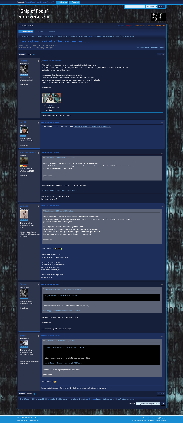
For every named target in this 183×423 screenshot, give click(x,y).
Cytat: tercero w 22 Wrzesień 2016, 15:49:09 (60, 341)
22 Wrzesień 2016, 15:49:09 (50, 284)
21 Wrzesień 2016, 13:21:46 (52, 60)
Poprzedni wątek (142, 47)
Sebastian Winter (28, 152)
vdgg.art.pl (130, 26)
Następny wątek (157, 47)
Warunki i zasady (154, 418)
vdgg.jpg (48, 105)
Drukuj (161, 54)
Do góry (22, 393)
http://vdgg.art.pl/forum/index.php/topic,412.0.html (60, 190)
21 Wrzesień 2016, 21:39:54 (50, 152)
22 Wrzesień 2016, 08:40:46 (50, 206)
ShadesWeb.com (33, 420)
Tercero (23, 61)
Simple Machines (33, 418)
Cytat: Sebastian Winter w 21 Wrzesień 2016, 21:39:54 (63, 289)
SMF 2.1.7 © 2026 (22, 418)
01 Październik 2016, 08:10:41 (50, 335)
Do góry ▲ (163, 418)
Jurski (23, 122)
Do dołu (22, 54)
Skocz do (132, 404)
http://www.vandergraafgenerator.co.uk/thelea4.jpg (92, 126)
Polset (23, 336)
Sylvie (98, 36)
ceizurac (24, 206)
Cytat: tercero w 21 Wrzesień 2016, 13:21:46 (60, 158)
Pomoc (145, 418)
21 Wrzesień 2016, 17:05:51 (50, 122)
